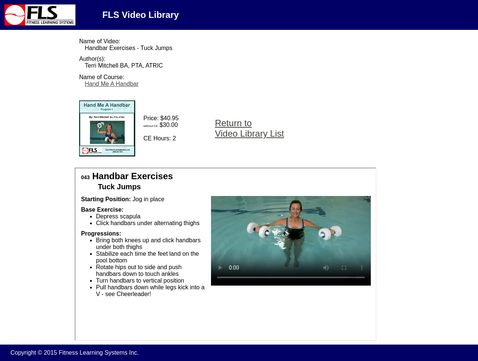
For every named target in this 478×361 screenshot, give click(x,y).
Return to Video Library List (249, 128)
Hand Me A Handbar (112, 84)
